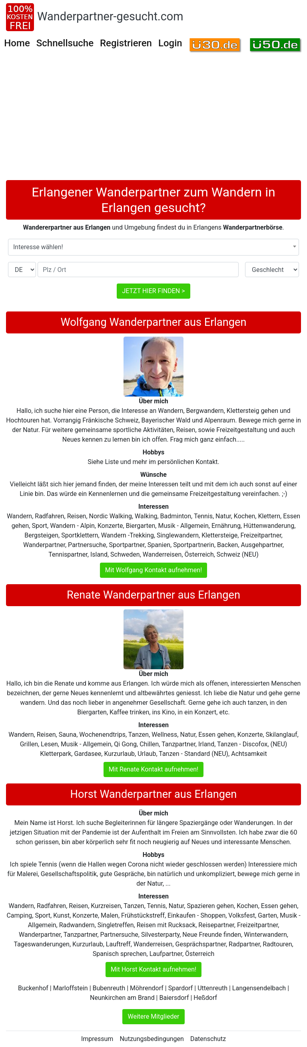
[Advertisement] (153, 120)
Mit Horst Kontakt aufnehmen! (153, 969)
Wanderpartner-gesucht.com (110, 16)
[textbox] (153, 247)
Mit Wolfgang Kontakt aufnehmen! (153, 570)
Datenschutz (208, 1039)
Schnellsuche (65, 43)
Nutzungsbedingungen (151, 1039)
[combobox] (153, 247)
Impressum (97, 1039)
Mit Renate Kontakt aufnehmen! (153, 769)
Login (170, 43)
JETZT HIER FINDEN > (153, 291)
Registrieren (126, 43)
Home (17, 43)
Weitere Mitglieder (153, 1016)
